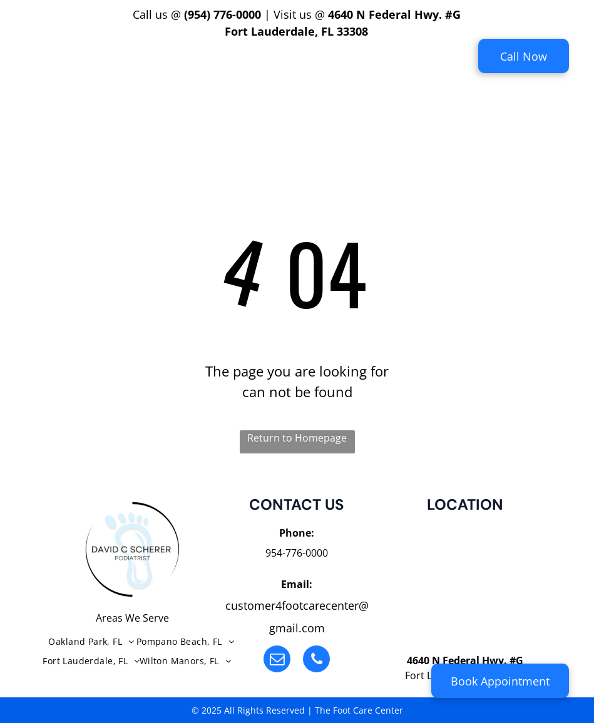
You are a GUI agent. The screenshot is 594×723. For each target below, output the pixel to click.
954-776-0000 (296, 553)
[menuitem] (172, 64)
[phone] (316, 660)
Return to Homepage (297, 438)
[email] (277, 660)
